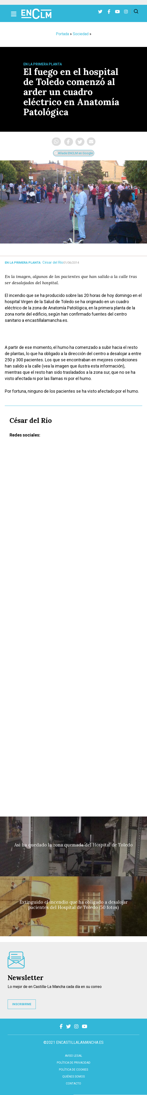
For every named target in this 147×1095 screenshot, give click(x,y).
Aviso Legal (73, 1055)
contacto (73, 1083)
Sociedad (81, 34)
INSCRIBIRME (21, 1004)
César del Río (52, 262)
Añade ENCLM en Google (73, 153)
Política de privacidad (73, 1062)
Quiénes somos (73, 1076)
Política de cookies (73, 1069)
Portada (62, 34)
